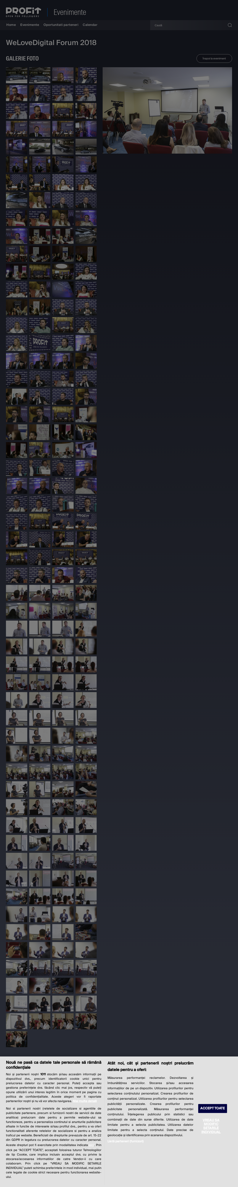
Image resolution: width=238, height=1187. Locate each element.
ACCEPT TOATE (212, 1108)
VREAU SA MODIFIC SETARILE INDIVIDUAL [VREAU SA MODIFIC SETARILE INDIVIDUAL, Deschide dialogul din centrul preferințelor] (211, 1126)
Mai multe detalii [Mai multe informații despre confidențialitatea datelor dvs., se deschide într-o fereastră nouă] (85, 1101)
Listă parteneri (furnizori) (125, 1141)
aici (91, 1145)
